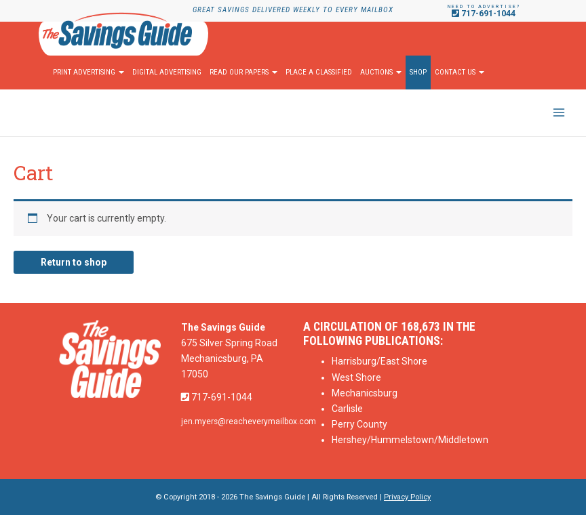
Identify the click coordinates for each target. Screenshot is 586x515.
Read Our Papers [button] (243, 72)
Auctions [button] (381, 72)
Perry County (359, 424)
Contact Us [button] (459, 72)
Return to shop (73, 262)
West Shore (356, 377)
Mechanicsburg (364, 393)
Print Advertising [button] (88, 72)
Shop (418, 72)
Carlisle (347, 408)
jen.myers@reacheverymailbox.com (248, 421)
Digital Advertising (166, 72)
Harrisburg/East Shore (379, 361)
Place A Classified (319, 72)
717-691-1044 (483, 13)
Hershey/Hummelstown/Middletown (410, 439)
